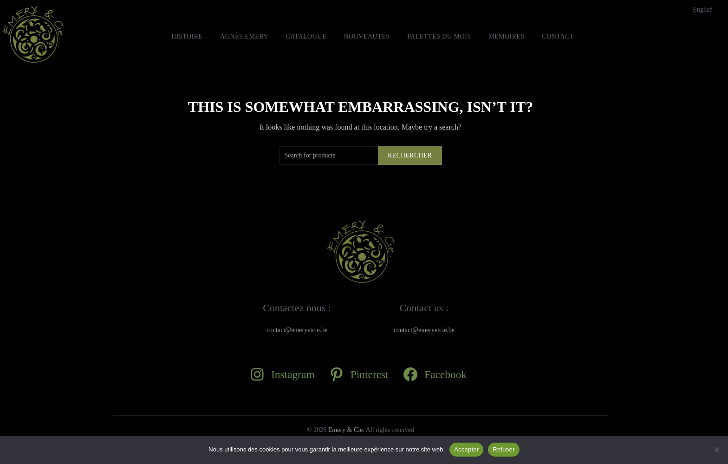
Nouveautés (367, 36)
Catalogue (306, 36)
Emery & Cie (345, 429)
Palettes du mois (439, 36)
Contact (558, 36)
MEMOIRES (506, 36)
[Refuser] (716, 449)
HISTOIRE (187, 36)
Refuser (503, 449)
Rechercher (410, 155)
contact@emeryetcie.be (296, 330)
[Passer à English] (702, 10)
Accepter (466, 449)
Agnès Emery (244, 36)
